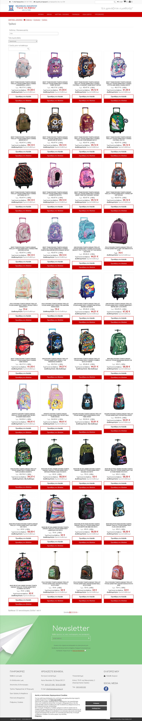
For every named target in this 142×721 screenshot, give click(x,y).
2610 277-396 (50, 685)
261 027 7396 (22, 2)
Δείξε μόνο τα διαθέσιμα (18, 46)
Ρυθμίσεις (38, 716)
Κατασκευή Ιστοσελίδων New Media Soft (119, 719)
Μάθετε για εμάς (16, 676)
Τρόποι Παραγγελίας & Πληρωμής (22, 689)
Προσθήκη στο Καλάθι (23, 97)
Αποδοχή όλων (96, 708)
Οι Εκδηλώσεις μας (17, 680)
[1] (70, 612)
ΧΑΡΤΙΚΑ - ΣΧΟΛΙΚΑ (15, 20)
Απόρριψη (96, 703)
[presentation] (71, 657)
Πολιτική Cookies (56, 700)
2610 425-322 (81, 687)
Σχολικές (37, 20)
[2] (72, 612)
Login (120, 2)
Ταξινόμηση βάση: (14, 38)
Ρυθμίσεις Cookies (16, 702)
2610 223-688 (60, 685)
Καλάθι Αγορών (110, 676)
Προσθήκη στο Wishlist (23, 101)
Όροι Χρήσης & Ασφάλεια (19, 693)
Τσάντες (28, 20)
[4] (76, 612)
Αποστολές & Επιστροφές (19, 685)
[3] (74, 612)
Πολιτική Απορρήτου (78, 650)
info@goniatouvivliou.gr (54, 689)
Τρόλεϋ (44, 20)
